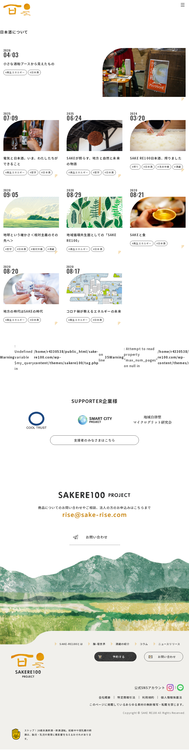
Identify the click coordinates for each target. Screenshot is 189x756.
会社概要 (105, 704)
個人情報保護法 (171, 704)
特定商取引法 (126, 704)
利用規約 (148, 704)
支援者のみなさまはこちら (94, 446)
